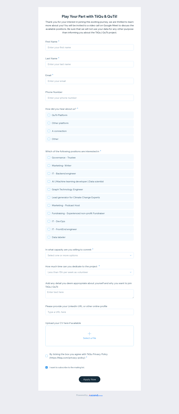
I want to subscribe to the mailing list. (67, 367)
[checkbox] (89, 115)
